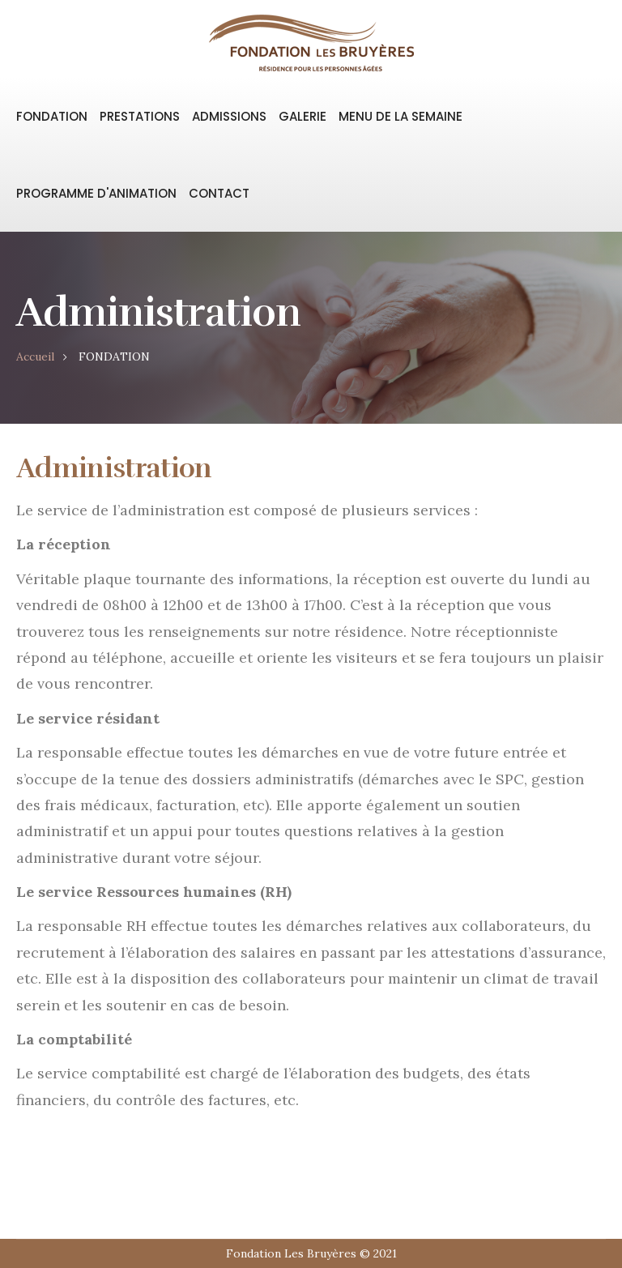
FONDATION (51, 116)
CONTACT (219, 193)
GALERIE (302, 116)
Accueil (35, 356)
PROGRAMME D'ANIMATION (96, 193)
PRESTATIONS (140, 116)
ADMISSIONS (229, 116)
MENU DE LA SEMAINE (400, 116)
